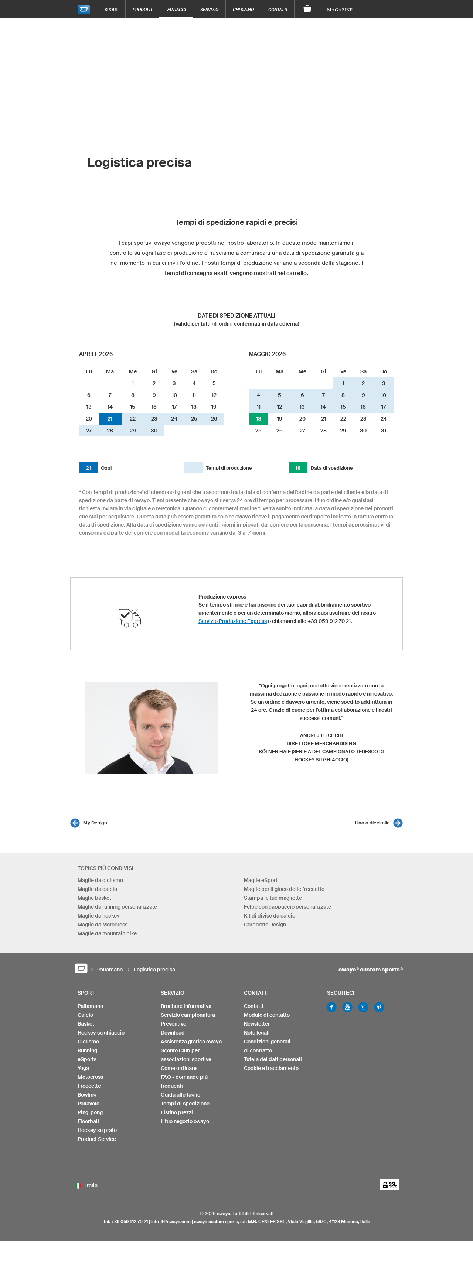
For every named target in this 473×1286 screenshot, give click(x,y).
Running (87, 1050)
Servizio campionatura (188, 1015)
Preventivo (173, 1024)
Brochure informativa (186, 1006)
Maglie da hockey (98, 916)
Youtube (347, 1007)
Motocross (90, 1077)
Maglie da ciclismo (100, 880)
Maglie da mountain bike (107, 933)
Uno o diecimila (372, 823)
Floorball (88, 1121)
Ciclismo (88, 1042)
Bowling (87, 1095)
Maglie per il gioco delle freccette (284, 889)
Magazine (340, 10)
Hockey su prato (97, 1130)
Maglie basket (94, 898)
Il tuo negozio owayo (185, 1121)
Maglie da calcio (97, 889)
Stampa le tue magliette (273, 898)
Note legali (257, 1033)
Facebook (331, 1007)
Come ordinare (179, 1068)
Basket (86, 1024)
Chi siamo (243, 9)
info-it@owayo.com (171, 1221)
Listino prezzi (177, 1112)
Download (173, 1033)
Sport (111, 9)
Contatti (277, 9)
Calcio (85, 1015)
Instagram (363, 1007)
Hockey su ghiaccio (101, 1033)
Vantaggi (176, 9)
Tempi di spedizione (185, 1104)
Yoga (83, 1068)
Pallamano (90, 1006)
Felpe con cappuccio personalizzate (287, 907)
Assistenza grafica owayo (191, 1042)
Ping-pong (90, 1112)
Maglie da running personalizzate (117, 907)
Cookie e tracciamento (271, 1068)
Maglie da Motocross (102, 924)
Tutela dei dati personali (273, 1059)
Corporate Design (265, 924)
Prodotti (142, 9)
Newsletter (257, 1024)
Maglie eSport (261, 880)
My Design (95, 823)
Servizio (209, 9)
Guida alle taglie (180, 1095)
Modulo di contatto (267, 1015)
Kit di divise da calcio (269, 916)
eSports (87, 1059)
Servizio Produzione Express (232, 621)
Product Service (97, 1139)
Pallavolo (88, 1104)
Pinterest (379, 1007)
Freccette (89, 1086)
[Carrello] (307, 9)
